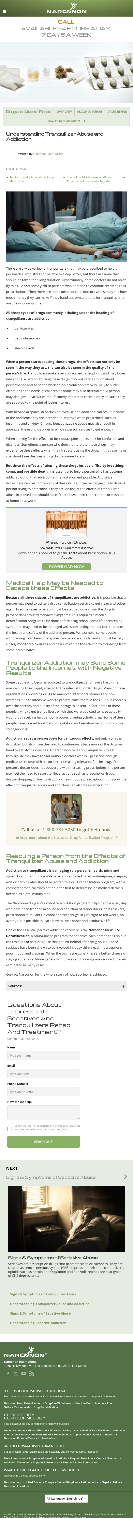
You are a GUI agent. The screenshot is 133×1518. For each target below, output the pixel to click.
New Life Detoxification (89, 1403)
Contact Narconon (107, 1458)
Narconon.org (12, 1482)
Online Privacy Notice (69, 1514)
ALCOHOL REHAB (89, 111)
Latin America (90, 1482)
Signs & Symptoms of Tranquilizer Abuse (43, 1294)
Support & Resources (46, 1462)
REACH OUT (43, 1142)
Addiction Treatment (17, 1462)
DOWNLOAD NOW (66, 566)
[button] (66, 1501)
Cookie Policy (90, 1514)
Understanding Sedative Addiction (38, 1323)
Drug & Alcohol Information (80, 1462)
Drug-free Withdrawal (58, 1403)
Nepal (105, 1482)
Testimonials (22, 1407)
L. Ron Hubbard (48, 1438)
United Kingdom (67, 1482)
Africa (116, 1482)
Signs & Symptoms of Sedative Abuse (40, 1313)
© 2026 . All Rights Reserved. (30, 1514)
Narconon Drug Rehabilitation (22, 1403)
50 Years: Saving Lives (64, 1430)
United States (33, 1482)
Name (11, 1047)
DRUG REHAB (117, 111)
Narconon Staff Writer (48, 154)
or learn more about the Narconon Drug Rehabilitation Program (65, 837)
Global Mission (37, 1430)
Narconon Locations (17, 1486)
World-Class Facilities (95, 1430)
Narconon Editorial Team (19, 1438)
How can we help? (19, 1102)
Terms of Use (107, 1514)
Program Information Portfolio (48, 1458)
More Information (15, 1458)
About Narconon (14, 1430)
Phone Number (17, 1084)
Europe (49, 1482)
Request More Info (81, 1458)
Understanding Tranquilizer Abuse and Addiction (50, 1304)
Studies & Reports (103, 1434)
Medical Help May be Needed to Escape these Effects (32, 179)
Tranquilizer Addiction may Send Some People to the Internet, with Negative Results (89, 181)
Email (11, 1065)
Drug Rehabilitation (46, 1407)
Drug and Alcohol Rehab (28, 111)
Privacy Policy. (61, 1129)
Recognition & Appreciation (71, 1434)
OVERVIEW (64, 111)
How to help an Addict (64, 121)
